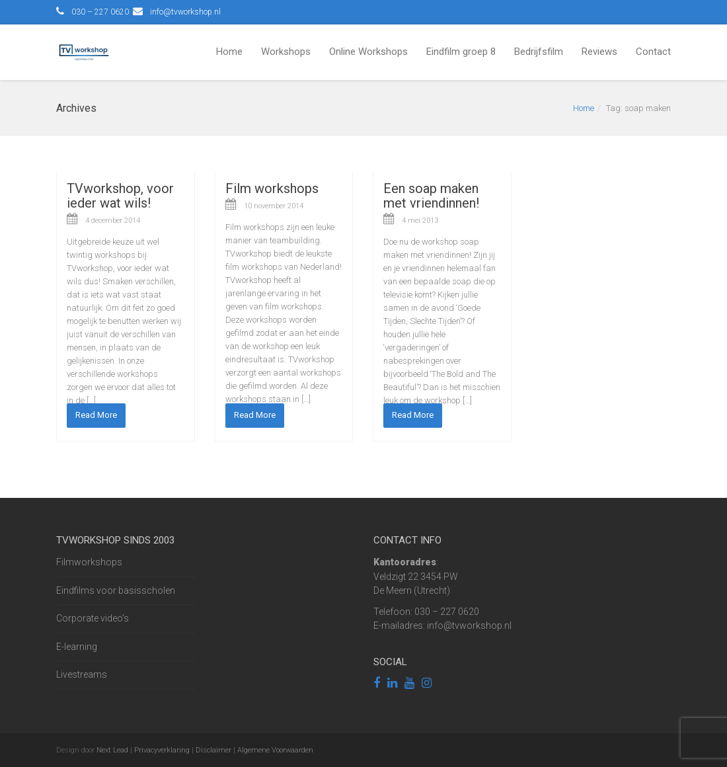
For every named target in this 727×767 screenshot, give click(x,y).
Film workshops (272, 188)
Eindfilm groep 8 (461, 52)
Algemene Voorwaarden (275, 750)
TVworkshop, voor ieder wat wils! (120, 196)
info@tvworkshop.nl (185, 12)
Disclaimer (213, 750)
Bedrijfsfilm (538, 52)
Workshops (286, 52)
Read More (96, 415)
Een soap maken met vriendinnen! (431, 196)
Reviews (599, 52)
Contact (653, 52)
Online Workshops (368, 52)
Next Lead (112, 750)
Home (229, 52)
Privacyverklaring (162, 750)
